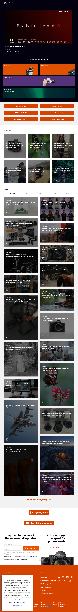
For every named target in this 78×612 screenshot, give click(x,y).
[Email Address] (12, 544)
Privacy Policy (17, 558)
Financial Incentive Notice (62, 604)
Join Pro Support (45, 584)
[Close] (31, 578)
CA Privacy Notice (23, 559)
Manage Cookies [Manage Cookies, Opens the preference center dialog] (17, 605)
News (43, 591)
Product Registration (47, 594)
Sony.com (72, 603)
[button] (72, 2)
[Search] (43, 3)
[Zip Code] (12, 549)
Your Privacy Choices (45, 604)
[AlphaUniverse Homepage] (10, 3)
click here (17, 559)
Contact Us (43, 577)
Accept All (17, 599)
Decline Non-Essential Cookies (17, 602)
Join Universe (45, 587)
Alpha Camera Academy (48, 581)
